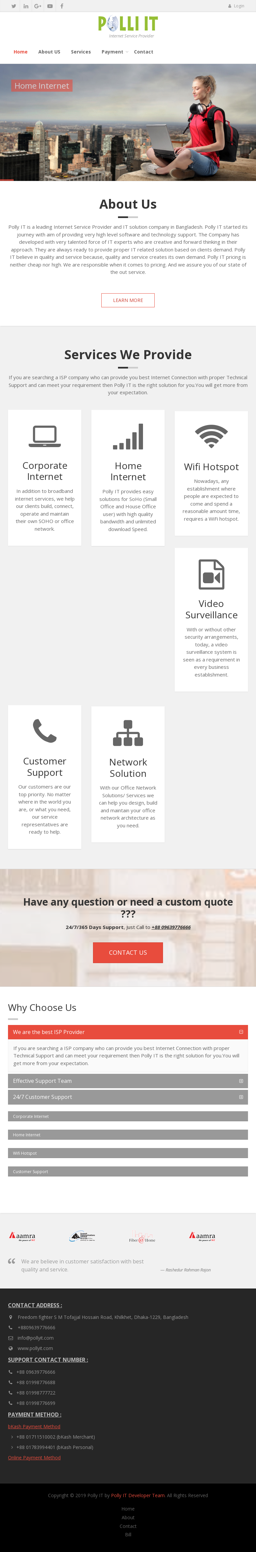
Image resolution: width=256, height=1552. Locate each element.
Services (81, 51)
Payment (112, 51)
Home (21, 51)
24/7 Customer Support (42, 1097)
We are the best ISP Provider (49, 1032)
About (128, 1517)
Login (236, 6)
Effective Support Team (42, 1080)
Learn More (128, 300)
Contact (143, 51)
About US (49, 51)
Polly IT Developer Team (138, 1495)
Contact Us (128, 952)
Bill (128, 1534)
